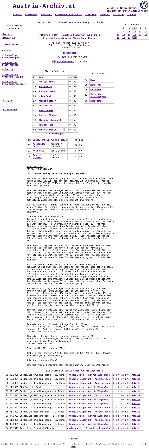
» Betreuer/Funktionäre (68, 14)
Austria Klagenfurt (74, 35)
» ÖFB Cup (7, 70)
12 (146, 31)
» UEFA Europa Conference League (12, 75)
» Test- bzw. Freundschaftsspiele (14, 83)
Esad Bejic (96, 101)
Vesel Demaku (46, 110)
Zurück (74, 439)
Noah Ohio (38, 151)
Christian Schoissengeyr (98, 95)
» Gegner (105, 14)
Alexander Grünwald (50, 120)
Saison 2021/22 (8, 36)
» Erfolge (90, 14)
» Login (7, 100)
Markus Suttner (47, 101)
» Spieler (46, 14)
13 (118, 34)
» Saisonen (31, 14)
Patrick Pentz (47, 82)
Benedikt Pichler (38, 156)
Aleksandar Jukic (39, 145)
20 (123, 38)
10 (134, 31)
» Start (17, 14)
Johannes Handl (65, 61)
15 (129, 34)
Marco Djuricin (47, 130)
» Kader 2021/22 (11, 44)
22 (134, 38)
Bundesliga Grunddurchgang (74, 22)
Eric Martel (45, 106)
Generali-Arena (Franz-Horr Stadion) (75, 38)
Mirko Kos (95, 85)
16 (134, 34)
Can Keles (95, 90)
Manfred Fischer (48, 115)
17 (140, 34)
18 (146, 34)
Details (136, 375)
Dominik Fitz (46, 125)
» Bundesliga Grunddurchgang (11, 56)
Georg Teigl (45, 87)
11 (140, 31)
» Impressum (10, 110)
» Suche (131, 14)
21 (129, 38)
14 (123, 34)
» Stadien (118, 14)
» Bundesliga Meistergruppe (10, 63)
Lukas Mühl (45, 96)
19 (118, 38)
